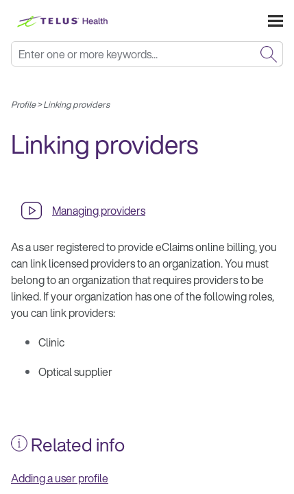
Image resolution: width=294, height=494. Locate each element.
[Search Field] (147, 54)
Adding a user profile (59, 478)
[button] (268, 54)
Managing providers (98, 210)
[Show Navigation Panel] (275, 20)
